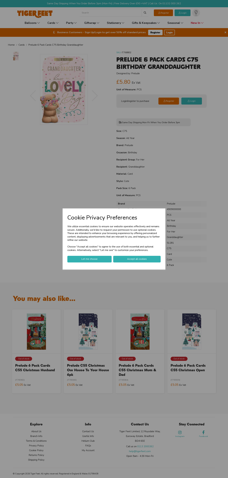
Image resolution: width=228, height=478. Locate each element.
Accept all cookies (137, 259)
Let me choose (89, 259)
